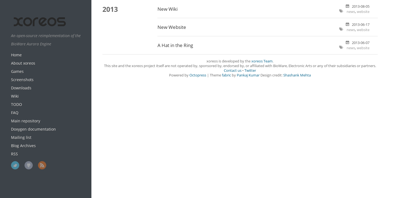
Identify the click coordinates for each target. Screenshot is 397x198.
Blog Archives (23, 145)
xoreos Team (262, 61)
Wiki (15, 96)
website (363, 11)
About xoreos (23, 63)
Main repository (25, 120)
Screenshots (22, 79)
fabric (226, 75)
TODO (16, 104)
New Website (171, 27)
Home (16, 54)
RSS (14, 153)
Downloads (21, 87)
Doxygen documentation (33, 129)
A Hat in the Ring (175, 45)
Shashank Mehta (297, 75)
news (351, 11)
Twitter (15, 165)
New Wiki (167, 9)
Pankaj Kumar (248, 75)
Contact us (232, 70)
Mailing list (21, 137)
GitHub (29, 165)
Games (17, 71)
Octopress (197, 75)
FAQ (14, 112)
